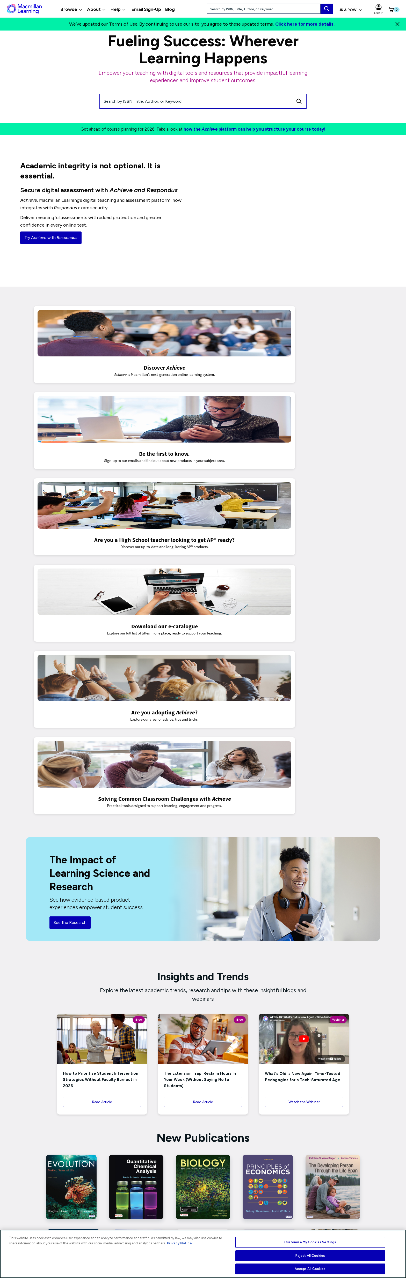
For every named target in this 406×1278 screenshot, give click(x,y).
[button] (390, 9)
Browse (71, 9)
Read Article (102, 767)
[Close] (397, 24)
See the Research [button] (70, 587)
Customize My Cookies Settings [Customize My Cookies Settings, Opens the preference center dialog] (310, 1242)
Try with (50, 237)
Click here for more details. (305, 24)
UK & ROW (350, 10)
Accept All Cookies (310, 1269)
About (96, 9)
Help (118, 9)
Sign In (378, 9)
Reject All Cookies (310, 1256)
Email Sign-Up (146, 9)
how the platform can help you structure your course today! (254, 129)
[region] (203, 1254)
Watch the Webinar (304, 767)
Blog (170, 9)
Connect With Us (202, 1209)
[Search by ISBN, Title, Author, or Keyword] (196, 101)
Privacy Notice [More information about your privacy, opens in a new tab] (179, 1243)
